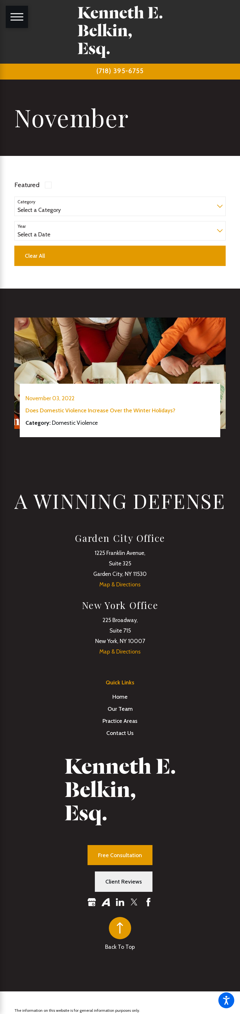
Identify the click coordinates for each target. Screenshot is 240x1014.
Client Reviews (123, 881)
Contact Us (120, 733)
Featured (26, 185)
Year (22, 226)
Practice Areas (120, 720)
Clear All (35, 255)
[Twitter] (134, 902)
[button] (226, 1000)
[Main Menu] (17, 17)
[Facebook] (148, 902)
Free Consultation (120, 855)
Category (26, 202)
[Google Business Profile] (92, 902)
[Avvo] (106, 902)
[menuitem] (120, 697)
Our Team (120, 708)
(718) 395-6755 (119, 71)
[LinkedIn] (120, 902)
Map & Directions (120, 584)
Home (120, 696)
